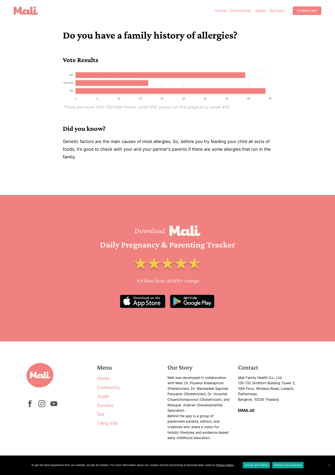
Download (307, 11)
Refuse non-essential (287, 465)
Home (220, 10)
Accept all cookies (256, 465)
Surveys (277, 10)
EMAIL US (246, 410)
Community (240, 10)
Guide (260, 10)
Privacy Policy (224, 465)
